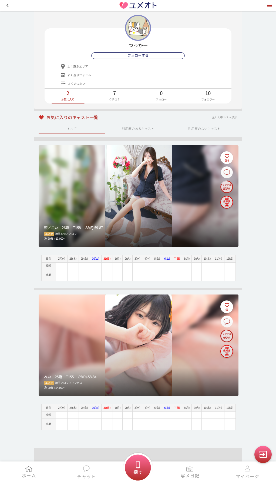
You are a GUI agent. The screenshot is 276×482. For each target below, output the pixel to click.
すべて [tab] (72, 128)
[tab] (68, 96)
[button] (7, 5)
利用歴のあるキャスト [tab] (138, 128)
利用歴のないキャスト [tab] (204, 128)
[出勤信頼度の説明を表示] (226, 202)
